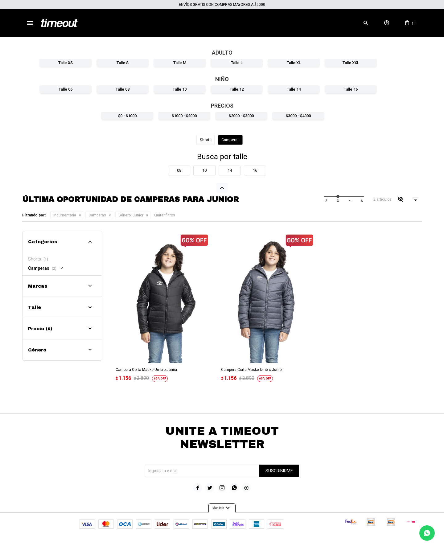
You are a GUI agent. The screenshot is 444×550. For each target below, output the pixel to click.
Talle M (179, 62)
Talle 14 (294, 89)
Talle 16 (351, 89)
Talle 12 (237, 89)
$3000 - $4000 (298, 115)
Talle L (237, 62)
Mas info (222, 507)
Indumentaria (64, 215)
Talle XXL (351, 62)
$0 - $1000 (127, 115)
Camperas (97, 215)
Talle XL (294, 62)
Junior (130, 215)
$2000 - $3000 (241, 115)
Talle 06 (65, 89)
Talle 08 (123, 89)
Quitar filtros (164, 215)
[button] (366, 23)
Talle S (123, 62)
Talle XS (65, 62)
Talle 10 (180, 89)
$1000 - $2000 (184, 115)
